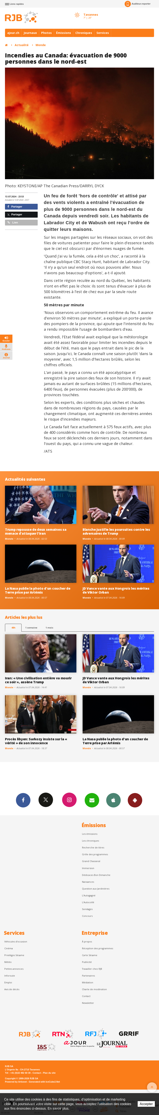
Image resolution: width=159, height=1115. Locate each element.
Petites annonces (13, 968)
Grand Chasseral (91, 861)
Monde (41, 45)
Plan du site (49, 1073)
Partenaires (88, 975)
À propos (87, 941)
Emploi (8, 982)
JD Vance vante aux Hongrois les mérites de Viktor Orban (116, 590)
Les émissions (89, 833)
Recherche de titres (93, 847)
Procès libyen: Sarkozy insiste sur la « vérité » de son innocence (36, 741)
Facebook (23, 800)
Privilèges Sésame (14, 955)
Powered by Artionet (16, 1081)
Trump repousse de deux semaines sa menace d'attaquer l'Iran (35, 531)
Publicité (87, 962)
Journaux (30, 33)
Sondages (87, 909)
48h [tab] (13, 627)
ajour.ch (13, 33)
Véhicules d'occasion (15, 941)
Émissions (63, 33)
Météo (8, 962)
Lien (12, 222)
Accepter (146, 1104)
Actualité (22, 45)
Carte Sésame (89, 955)
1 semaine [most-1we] (31, 627)
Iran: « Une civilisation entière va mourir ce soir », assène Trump (38, 680)
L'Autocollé (88, 902)
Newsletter (88, 1003)
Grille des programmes (95, 854)
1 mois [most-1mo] (49, 627)
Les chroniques (90, 840)
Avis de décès (11, 989)
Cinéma (8, 948)
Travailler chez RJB (92, 968)
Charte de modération (94, 989)
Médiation (87, 982)
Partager (14, 206)
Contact (86, 996)
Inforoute (9, 975)
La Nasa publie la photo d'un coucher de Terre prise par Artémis (37, 590)
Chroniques (83, 33)
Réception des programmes (97, 948)
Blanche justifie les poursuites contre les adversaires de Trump (116, 531)
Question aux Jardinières (95, 888)
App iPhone (113, 800)
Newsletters (92, 800)
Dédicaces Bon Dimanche (96, 875)
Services (102, 33)
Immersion (88, 868)
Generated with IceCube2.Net (44, 1081)
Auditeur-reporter (138, 4)
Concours (87, 916)
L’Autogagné (88, 895)
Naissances (88, 881)
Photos (46, 33)
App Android (135, 800)
